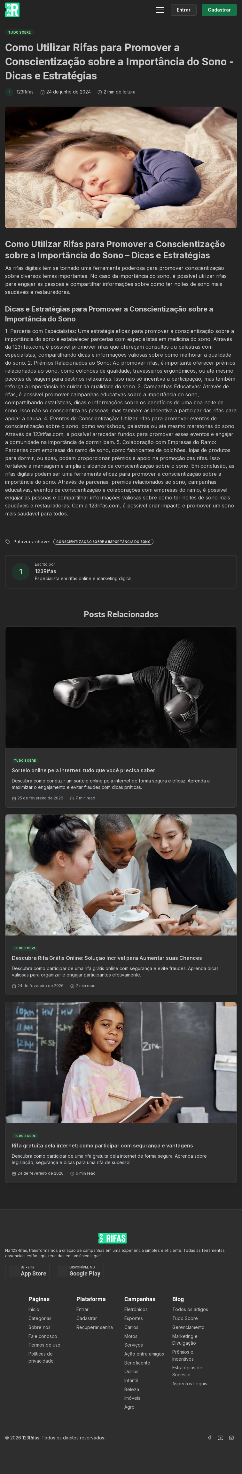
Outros (131, 1371)
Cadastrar (86, 1318)
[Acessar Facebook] (209, 1437)
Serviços (133, 1345)
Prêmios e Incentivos (183, 1355)
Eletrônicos (136, 1309)
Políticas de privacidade (41, 1357)
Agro (129, 1407)
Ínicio (33, 1309)
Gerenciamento (188, 1327)
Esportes (133, 1318)
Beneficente (137, 1362)
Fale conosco (42, 1336)
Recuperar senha (94, 1327)
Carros (131, 1327)
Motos (130, 1336)
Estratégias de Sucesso (187, 1371)
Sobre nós (39, 1327)
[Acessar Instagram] (231, 1437)
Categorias (39, 1318)
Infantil (131, 1380)
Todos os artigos (190, 1309)
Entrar (82, 1309)
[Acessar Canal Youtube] (220, 1437)
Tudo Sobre (185, 1318)
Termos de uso (44, 1345)
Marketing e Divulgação (185, 1339)
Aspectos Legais (189, 1383)
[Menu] (160, 9)
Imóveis (132, 1398)
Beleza (131, 1389)
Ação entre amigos (144, 1354)
